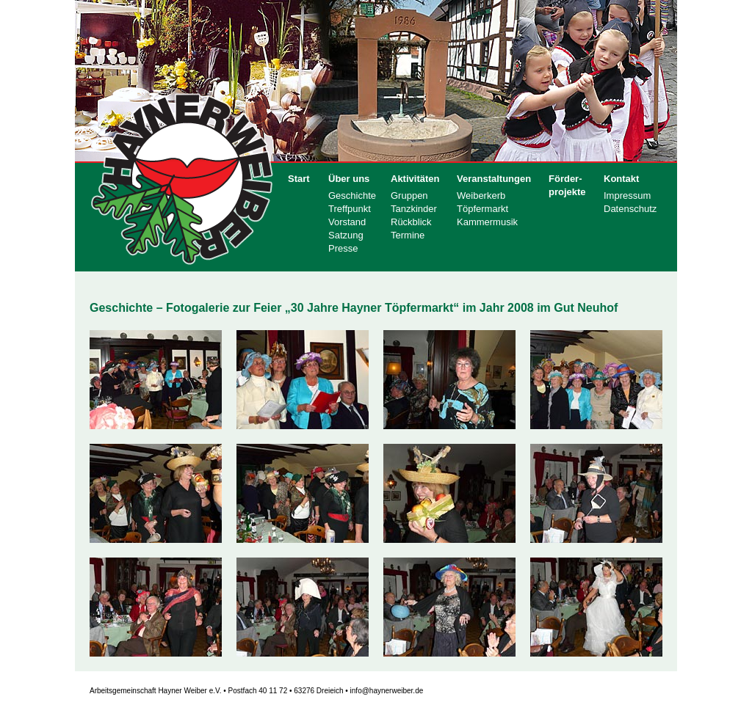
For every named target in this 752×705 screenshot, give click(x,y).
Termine (407, 235)
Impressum (627, 195)
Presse (343, 248)
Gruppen (409, 195)
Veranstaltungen (494, 178)
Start (299, 178)
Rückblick (411, 221)
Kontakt (621, 178)
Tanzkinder (414, 208)
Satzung (346, 235)
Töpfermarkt (482, 208)
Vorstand (347, 221)
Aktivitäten (415, 178)
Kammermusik (487, 221)
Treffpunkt (349, 208)
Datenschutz (630, 208)
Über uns (348, 178)
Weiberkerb (481, 195)
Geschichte (352, 195)
